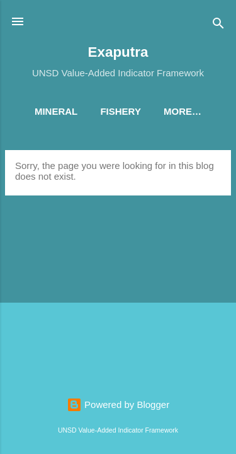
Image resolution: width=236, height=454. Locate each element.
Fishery (120, 111)
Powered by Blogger (118, 404)
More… (182, 111)
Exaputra (118, 52)
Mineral (56, 111)
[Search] (218, 25)
